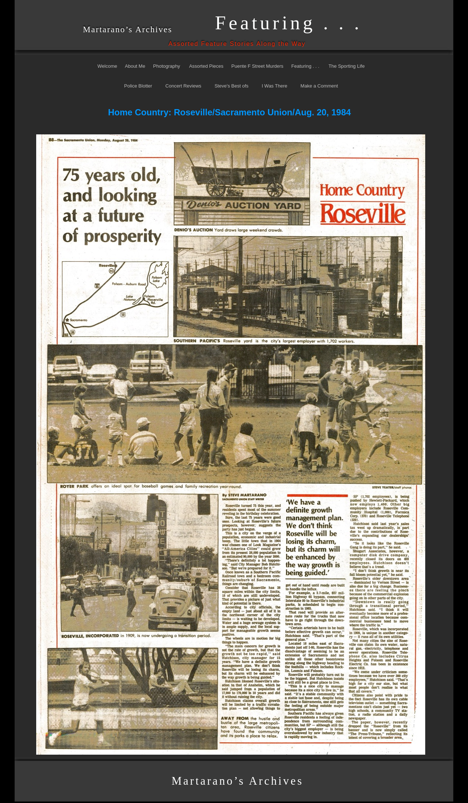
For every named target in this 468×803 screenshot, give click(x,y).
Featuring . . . (306, 66)
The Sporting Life (346, 66)
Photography (166, 66)
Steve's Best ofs (232, 86)
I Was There (274, 86)
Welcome (107, 66)
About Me (135, 66)
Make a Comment (319, 86)
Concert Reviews (183, 86)
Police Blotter (139, 86)
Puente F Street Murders (257, 66)
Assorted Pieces (206, 66)
